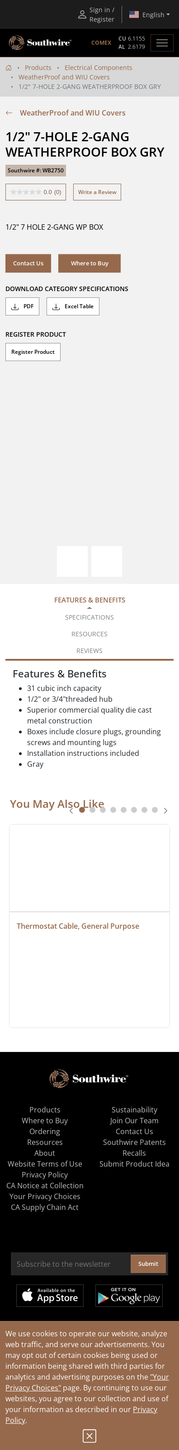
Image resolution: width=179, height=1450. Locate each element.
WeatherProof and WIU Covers (64, 77)
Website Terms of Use (45, 1164)
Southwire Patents (134, 1142)
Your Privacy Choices (44, 1196)
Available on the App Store (50, 1295)
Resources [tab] (89, 634)
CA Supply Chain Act (45, 1207)
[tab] (82, 810)
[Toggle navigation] (162, 42)
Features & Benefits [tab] (89, 599)
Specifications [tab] (89, 617)
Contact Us (28, 263)
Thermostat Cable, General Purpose (78, 926)
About (44, 1153)
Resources (45, 1142)
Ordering (44, 1131)
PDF (22, 306)
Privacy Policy (45, 1175)
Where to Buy (89, 263)
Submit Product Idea (134, 1164)
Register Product (33, 352)
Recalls (134, 1153)
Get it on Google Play (129, 1295)
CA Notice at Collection (45, 1186)
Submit (148, 1264)
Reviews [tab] (89, 650)
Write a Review (97, 192)
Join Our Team (134, 1121)
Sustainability (134, 1110)
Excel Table (73, 306)
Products (38, 67)
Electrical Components (98, 67)
